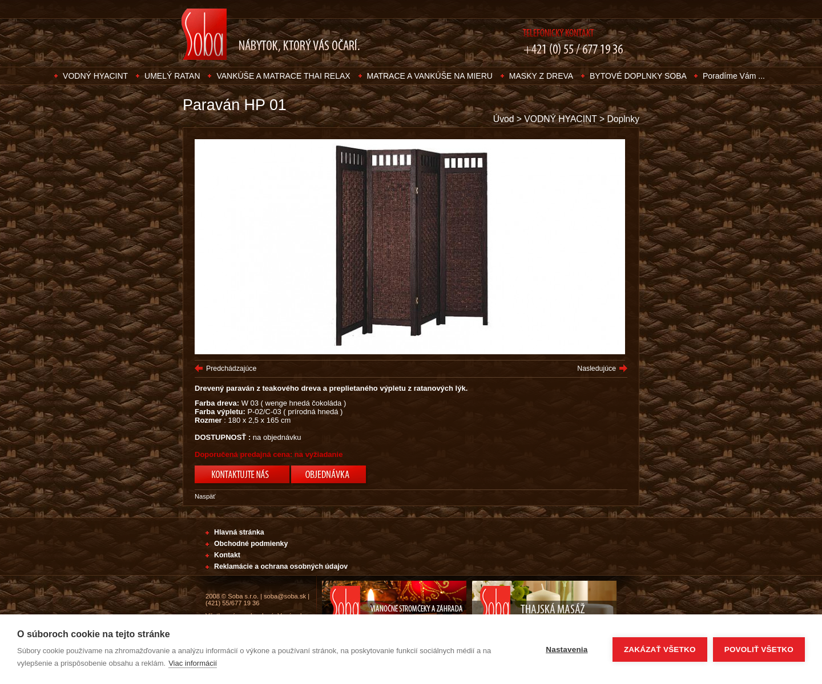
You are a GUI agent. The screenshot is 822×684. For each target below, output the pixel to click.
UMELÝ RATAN (172, 75)
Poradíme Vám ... (734, 75)
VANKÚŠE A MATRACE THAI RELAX (283, 75)
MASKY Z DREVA (541, 75)
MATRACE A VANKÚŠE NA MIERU (430, 75)
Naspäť (205, 496)
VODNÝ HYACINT (95, 75)
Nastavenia (566, 649)
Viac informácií (192, 663)
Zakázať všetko (660, 649)
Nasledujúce (596, 369)
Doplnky (623, 119)
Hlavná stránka (239, 532)
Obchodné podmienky (251, 544)
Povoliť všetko (758, 649)
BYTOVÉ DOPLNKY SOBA (639, 75)
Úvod (503, 119)
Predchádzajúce (231, 369)
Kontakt (227, 555)
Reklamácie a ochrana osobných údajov (281, 566)
